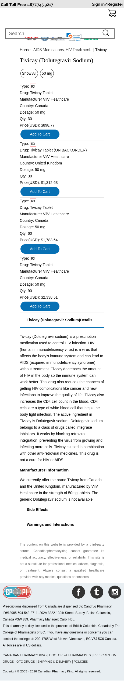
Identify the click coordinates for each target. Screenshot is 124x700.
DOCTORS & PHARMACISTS (70, 655)
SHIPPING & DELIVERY (54, 661)
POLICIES (81, 661)
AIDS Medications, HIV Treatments (63, 50)
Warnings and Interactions (50, 524)
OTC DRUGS (25, 661)
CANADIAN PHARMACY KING (25, 655)
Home (25, 50)
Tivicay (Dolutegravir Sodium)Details (60, 320)
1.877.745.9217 (40, 4)
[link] (74, 37)
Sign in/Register (107, 4)
